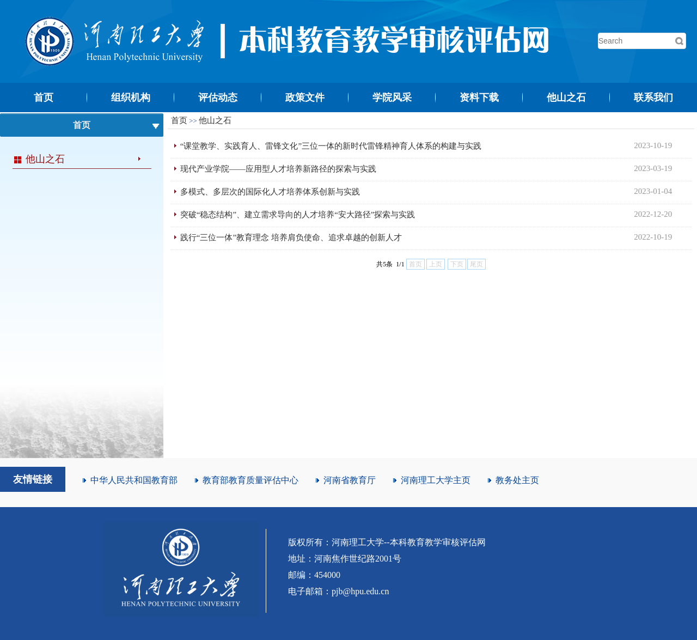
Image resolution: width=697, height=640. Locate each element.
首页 (43, 97)
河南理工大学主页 (435, 480)
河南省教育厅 (349, 480)
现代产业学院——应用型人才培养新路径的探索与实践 (278, 168)
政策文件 (305, 97)
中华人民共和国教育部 (134, 480)
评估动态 (217, 97)
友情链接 (32, 479)
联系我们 (653, 97)
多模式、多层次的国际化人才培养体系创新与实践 (270, 191)
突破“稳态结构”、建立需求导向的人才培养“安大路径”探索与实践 (297, 214)
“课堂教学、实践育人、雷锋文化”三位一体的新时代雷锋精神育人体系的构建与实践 (330, 146)
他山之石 (566, 97)
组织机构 (130, 97)
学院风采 (392, 97)
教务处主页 (517, 480)
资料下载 (479, 97)
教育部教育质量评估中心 (250, 480)
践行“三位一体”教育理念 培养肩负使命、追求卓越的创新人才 (291, 237)
